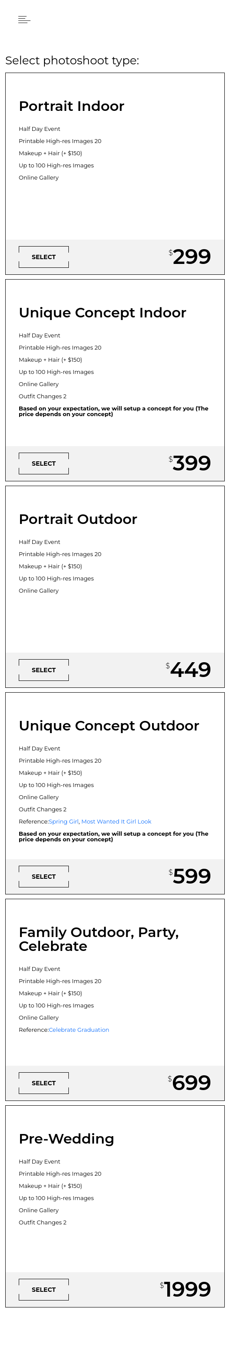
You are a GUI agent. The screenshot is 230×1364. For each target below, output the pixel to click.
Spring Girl (64, 821)
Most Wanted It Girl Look (116, 821)
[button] (24, 19)
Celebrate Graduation (79, 1029)
